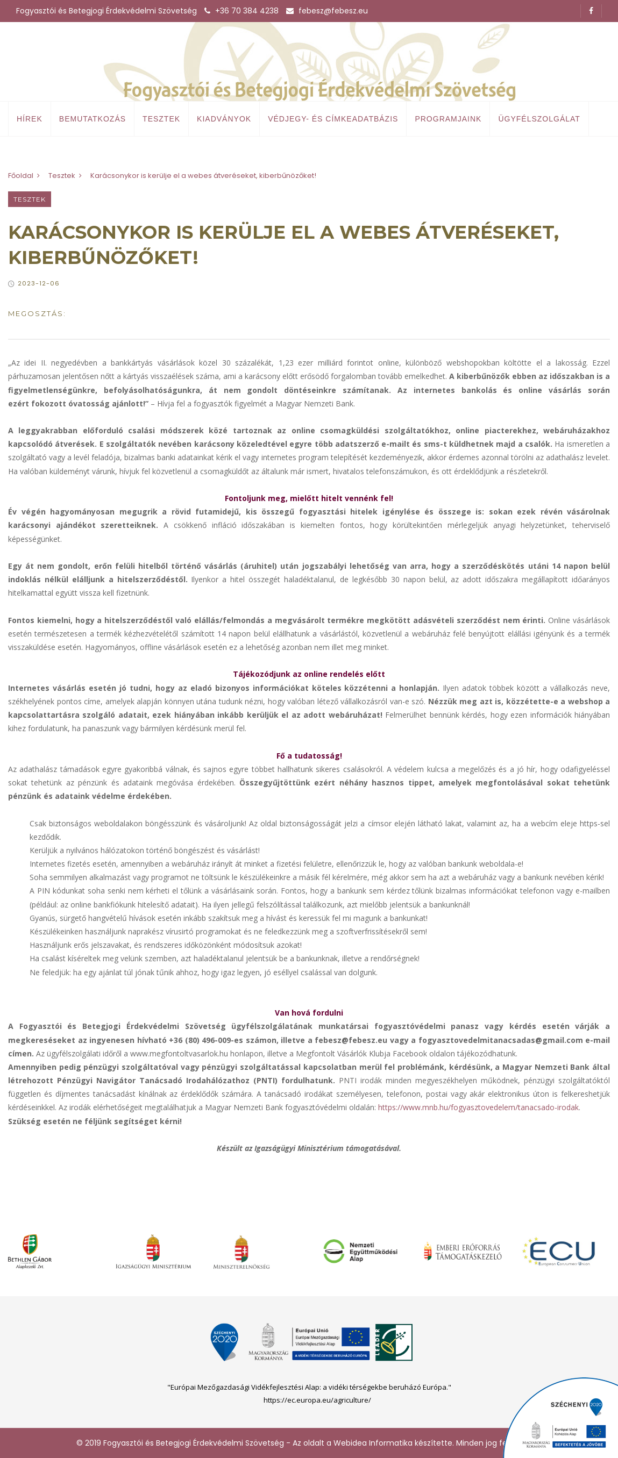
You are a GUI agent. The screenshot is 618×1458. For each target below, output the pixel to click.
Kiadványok (224, 119)
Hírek (29, 119)
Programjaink (448, 119)
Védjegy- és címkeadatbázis (333, 119)
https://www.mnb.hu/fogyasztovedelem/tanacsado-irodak (478, 1107)
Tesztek (161, 119)
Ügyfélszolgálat (539, 119)
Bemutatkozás (92, 119)
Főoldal (20, 175)
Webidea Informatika (373, 1443)
